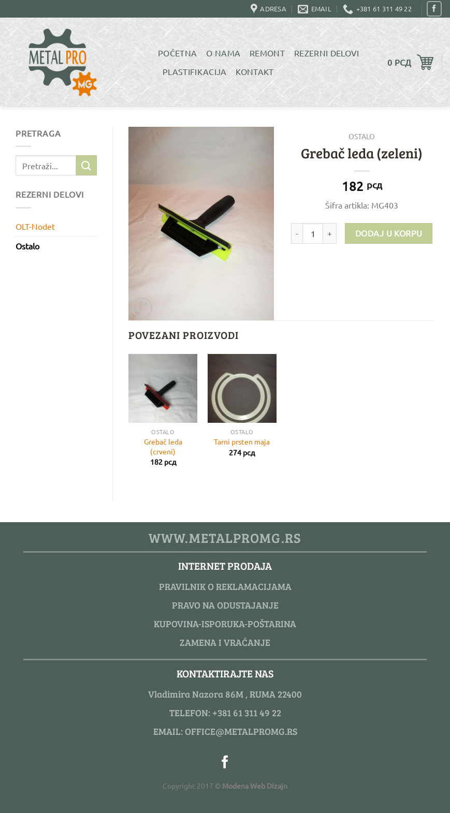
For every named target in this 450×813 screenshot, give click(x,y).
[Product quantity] (312, 233)
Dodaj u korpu (389, 233)
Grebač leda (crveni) (163, 446)
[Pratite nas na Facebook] (434, 8)
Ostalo (27, 246)
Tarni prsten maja (242, 441)
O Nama (223, 53)
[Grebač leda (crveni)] (162, 388)
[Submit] (86, 165)
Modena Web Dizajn (254, 785)
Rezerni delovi (326, 53)
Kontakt (254, 71)
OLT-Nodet (35, 226)
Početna (177, 53)
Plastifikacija (194, 71)
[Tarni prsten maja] (242, 388)
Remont (267, 53)
